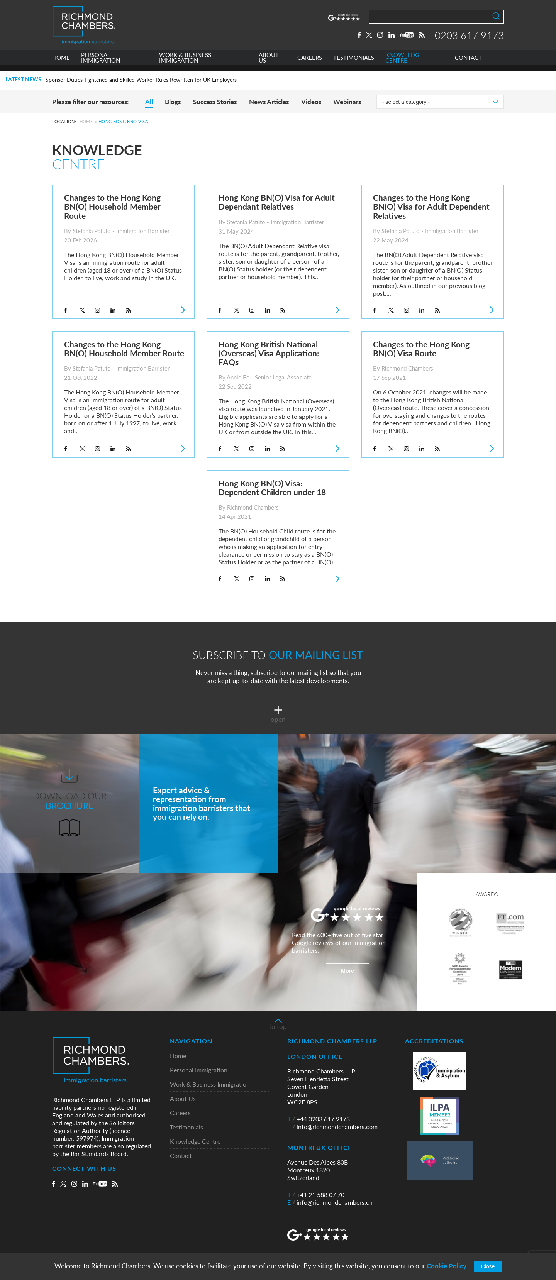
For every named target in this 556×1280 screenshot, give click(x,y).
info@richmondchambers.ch (330, 1202)
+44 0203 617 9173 (318, 1119)
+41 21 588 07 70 (315, 1195)
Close (488, 1266)
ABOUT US (269, 63)
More (347, 971)
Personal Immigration (198, 1070)
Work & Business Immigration (210, 1084)
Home (86, 121)
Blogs (173, 102)
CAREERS (309, 63)
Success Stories (215, 102)
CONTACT (468, 63)
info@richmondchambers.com (332, 1127)
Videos (311, 102)
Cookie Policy (446, 1266)
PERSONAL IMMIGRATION (100, 63)
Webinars (347, 102)
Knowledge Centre (195, 1142)
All (149, 102)
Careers (180, 1113)
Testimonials (186, 1127)
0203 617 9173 (469, 37)
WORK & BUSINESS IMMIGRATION (185, 63)
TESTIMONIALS (353, 63)
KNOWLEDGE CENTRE (404, 63)
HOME (61, 63)
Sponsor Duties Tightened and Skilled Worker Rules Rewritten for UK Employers (141, 80)
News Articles (269, 102)
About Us (183, 1099)
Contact (181, 1156)
